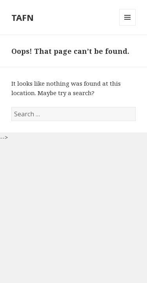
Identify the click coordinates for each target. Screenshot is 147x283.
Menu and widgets (128, 25)
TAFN (22, 17)
